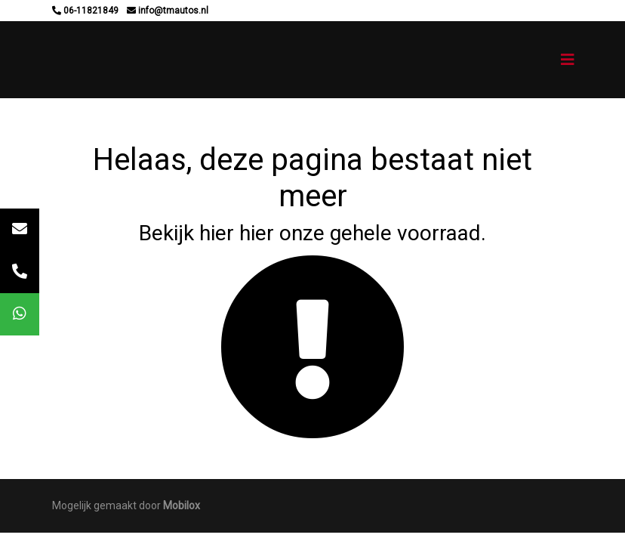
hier (216, 233)
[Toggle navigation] (567, 59)
